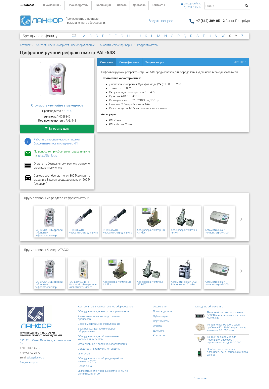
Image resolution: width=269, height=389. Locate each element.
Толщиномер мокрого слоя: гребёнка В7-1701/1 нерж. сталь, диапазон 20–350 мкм (226, 327)
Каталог (25, 45)
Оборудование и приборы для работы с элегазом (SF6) (101, 360)
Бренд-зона (85, 366)
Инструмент (85, 353)
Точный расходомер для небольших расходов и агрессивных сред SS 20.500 (224, 339)
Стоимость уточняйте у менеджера (57, 105)
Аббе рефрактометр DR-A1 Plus (151, 231)
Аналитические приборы (116, 45)
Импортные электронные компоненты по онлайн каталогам (103, 372)
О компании (160, 306)
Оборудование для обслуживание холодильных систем (98, 338)
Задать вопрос (160, 21)
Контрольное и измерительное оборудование (65, 45)
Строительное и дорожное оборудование (103, 343)
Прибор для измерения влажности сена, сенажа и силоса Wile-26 (227, 352)
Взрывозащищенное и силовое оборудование (97, 330)
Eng (74, 35)
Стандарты (200, 378)
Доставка (139, 5)
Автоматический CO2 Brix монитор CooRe (184, 283)
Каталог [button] (28, 5)
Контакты (158, 5)
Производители (78, 5)
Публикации (103, 5)
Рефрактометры (147, 45)
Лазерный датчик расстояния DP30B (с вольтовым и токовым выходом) (226, 315)
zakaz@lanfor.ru (191, 3)
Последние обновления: (208, 306)
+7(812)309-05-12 (191, 7)
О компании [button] (52, 5)
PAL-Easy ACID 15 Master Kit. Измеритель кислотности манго (83, 284)
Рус (74, 37)
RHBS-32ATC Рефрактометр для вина (83, 231)
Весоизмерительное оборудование (99, 323)
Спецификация (129, 62)
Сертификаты (161, 320)
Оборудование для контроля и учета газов (103, 311)
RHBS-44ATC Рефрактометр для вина (117, 231)
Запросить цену (57, 128)
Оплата (122, 5)
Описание (106, 62)
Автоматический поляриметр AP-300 (217, 231)
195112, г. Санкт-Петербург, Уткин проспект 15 (46, 342)
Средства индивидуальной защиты (99, 348)
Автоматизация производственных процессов (99, 317)
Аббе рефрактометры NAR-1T (184, 231)
